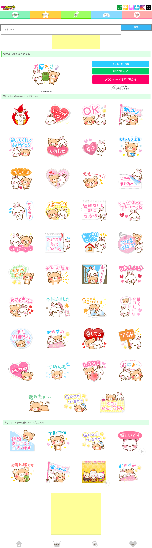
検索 (136, 27)
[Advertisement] (76, 41)
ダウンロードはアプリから (121, 79)
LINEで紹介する (120, 71)
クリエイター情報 (120, 64)
